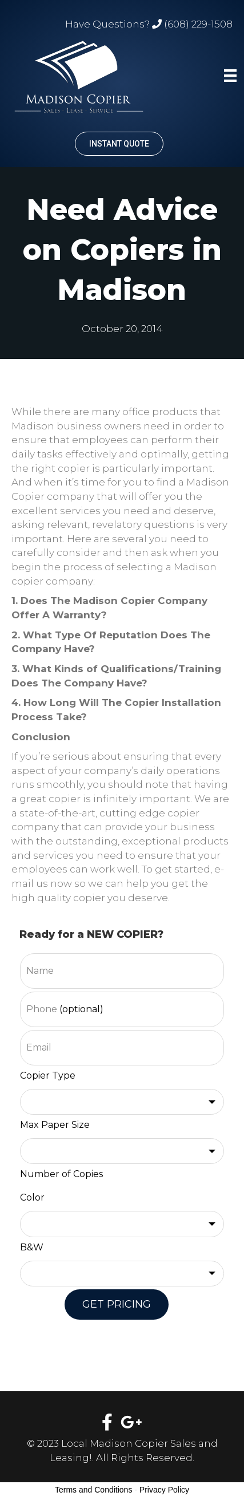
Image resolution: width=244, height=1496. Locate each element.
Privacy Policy (164, 1489)
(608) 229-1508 (198, 24)
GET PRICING (116, 1304)
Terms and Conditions (93, 1489)
